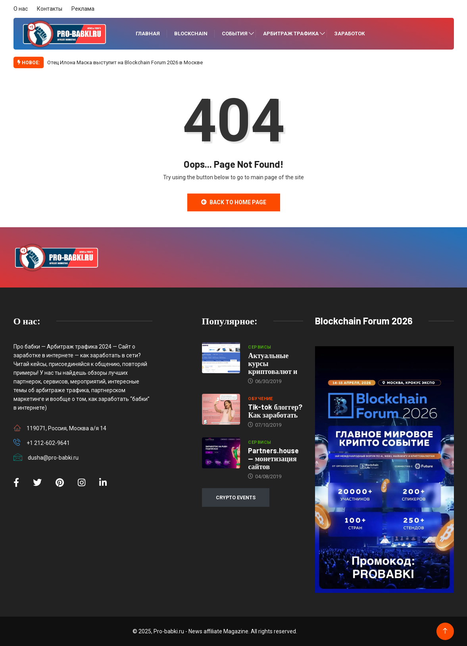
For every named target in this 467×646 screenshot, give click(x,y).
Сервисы (259, 347)
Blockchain (191, 33)
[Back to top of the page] (445, 631)
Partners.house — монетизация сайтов (273, 458)
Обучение (260, 398)
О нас (20, 9)
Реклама (82, 9)
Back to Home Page (233, 202)
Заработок (349, 33)
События (235, 33)
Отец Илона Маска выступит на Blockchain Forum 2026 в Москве (125, 62)
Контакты (49, 9)
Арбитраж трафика (291, 33)
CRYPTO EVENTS (236, 497)
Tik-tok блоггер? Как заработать (275, 411)
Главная (148, 33)
